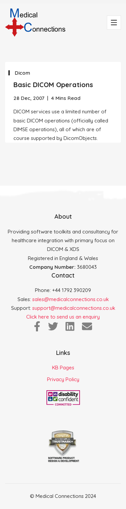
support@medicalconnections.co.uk (73, 308)
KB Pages (63, 367)
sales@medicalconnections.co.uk (70, 299)
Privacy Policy (63, 379)
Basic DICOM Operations (53, 84)
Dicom (22, 73)
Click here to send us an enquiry (63, 317)
